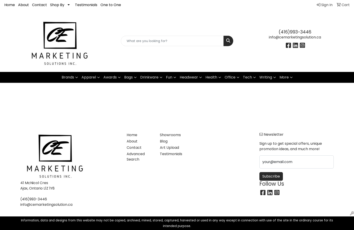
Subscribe (271, 176)
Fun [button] (169, 77)
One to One (110, 4)
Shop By (57, 4)
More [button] (284, 77)
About (23, 4)
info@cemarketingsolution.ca (295, 37)
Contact (39, 4)
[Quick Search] (172, 41)
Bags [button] (128, 77)
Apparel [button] (89, 77)
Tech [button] (247, 77)
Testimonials (86, 4)
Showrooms (170, 135)
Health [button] (211, 77)
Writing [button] (265, 77)
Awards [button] (110, 77)
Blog (164, 141)
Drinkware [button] (149, 77)
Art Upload (169, 147)
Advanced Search (136, 156)
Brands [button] (68, 77)
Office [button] (230, 77)
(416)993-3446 (295, 32)
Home (9, 4)
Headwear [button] (189, 77)
